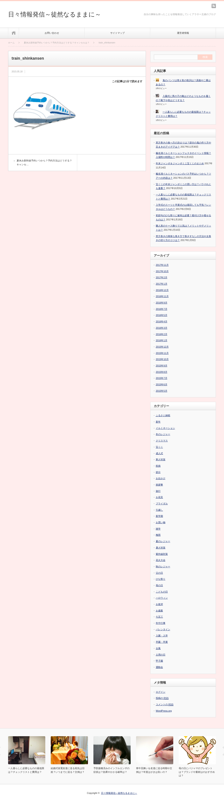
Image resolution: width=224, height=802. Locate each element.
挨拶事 (159, 484)
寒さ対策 (160, 459)
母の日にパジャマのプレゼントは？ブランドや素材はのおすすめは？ (197, 772)
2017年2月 (161, 277)
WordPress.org (164, 710)
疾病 (158, 465)
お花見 (159, 497)
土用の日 (160, 654)
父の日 (159, 573)
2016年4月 (161, 321)
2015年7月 (161, 378)
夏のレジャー (163, 541)
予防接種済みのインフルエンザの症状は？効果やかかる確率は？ (111, 770)
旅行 (158, 491)
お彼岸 (159, 604)
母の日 (159, 585)
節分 (158, 472)
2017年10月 (162, 271)
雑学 (158, 528)
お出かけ (160, 478)
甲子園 (159, 660)
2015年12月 (162, 346)
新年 (158, 421)
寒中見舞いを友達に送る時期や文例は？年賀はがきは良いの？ (154, 770)
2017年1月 (161, 283)
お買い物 (160, 522)
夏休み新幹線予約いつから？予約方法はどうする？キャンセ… (44, 162)
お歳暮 (159, 610)
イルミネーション (165, 428)
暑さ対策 (160, 547)
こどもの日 (162, 591)
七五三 (159, 616)
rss (214, 6)
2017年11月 (162, 265)
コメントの (164, 704)
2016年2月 (161, 334)
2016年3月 (161, 328)
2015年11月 (162, 353)
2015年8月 (161, 372)
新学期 (159, 516)
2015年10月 (162, 359)
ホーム (13, 33)
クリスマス (162, 440)
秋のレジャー (163, 566)
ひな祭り (160, 579)
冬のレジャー (163, 434)
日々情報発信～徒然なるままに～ (54, 14)
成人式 (159, 453)
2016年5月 (161, 315)
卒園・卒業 (162, 642)
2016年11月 (162, 296)
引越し (159, 510)
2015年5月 (161, 390)
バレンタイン (163, 629)
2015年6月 (161, 384)
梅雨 (158, 535)
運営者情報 (183, 33)
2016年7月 (161, 309)
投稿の (162, 698)
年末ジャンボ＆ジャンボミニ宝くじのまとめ (180, 163)
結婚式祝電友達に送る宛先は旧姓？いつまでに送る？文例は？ (67, 770)
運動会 (159, 667)
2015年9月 (161, 365)
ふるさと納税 (163, 415)
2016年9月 (161, 302)
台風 (158, 648)
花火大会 (160, 560)
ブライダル (162, 503)
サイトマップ (117, 33)
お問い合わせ (52, 33)
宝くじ (159, 447)
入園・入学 (162, 635)
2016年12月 (162, 290)
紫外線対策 (162, 554)
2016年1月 (161, 340)
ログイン (160, 692)
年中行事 (160, 623)
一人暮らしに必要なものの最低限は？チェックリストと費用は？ (26, 770)
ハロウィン (162, 598)
